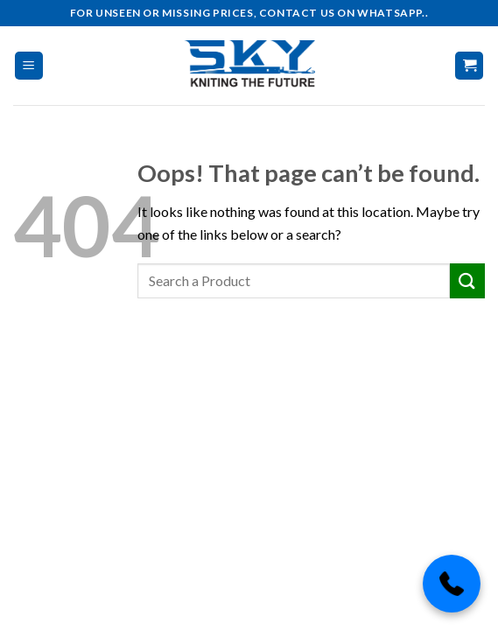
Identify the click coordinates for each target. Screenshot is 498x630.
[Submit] (467, 280)
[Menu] (29, 66)
